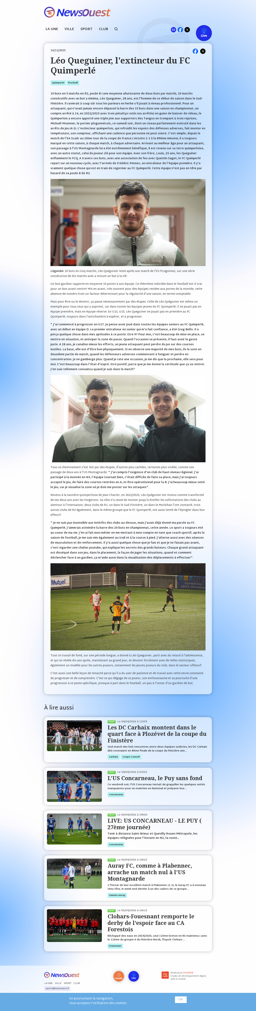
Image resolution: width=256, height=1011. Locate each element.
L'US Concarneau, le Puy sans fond (155, 778)
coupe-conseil (131, 757)
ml (173, 29)
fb (180, 29)
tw (187, 29)
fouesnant (115, 946)
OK (180, 999)
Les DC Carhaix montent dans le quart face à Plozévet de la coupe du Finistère (157, 734)
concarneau (116, 795)
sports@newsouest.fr (57, 988)
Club (103, 29)
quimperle (58, 83)
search (118, 29)
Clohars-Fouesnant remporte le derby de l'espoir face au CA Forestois (151, 923)
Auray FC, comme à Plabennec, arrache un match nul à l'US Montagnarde (150, 872)
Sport (86, 29)
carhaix (113, 757)
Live (200, 29)
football (73, 83)
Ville (69, 29)
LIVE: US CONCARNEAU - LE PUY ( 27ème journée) (154, 824)
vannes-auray (117, 895)
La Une (52, 29)
